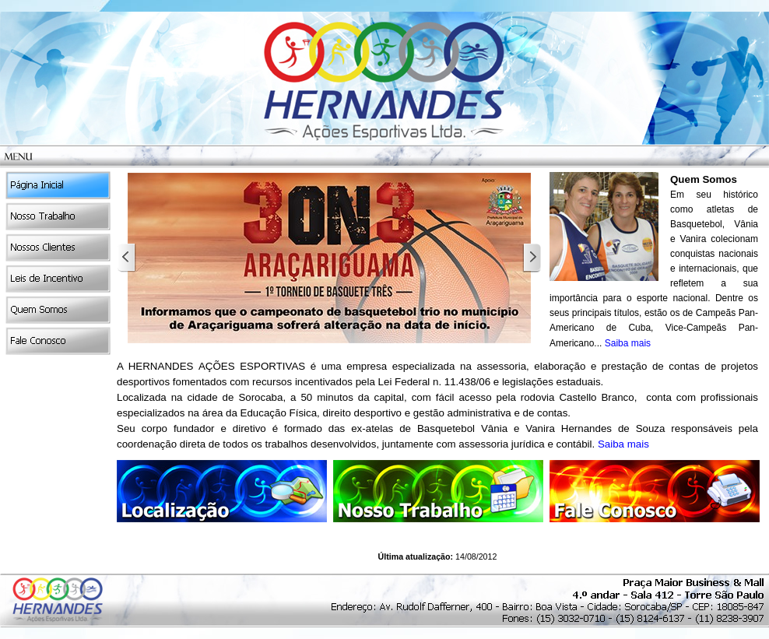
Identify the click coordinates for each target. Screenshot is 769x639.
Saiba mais (628, 343)
